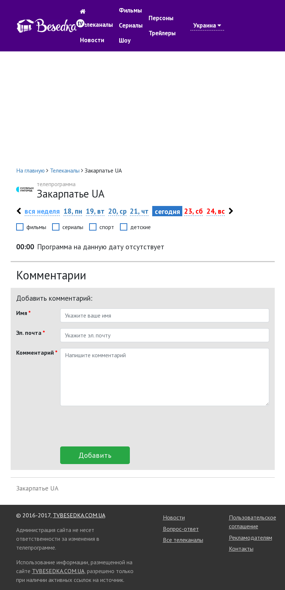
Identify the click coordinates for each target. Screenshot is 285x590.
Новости (92, 40)
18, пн (72, 211)
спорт (106, 227)
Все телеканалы (183, 539)
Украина (207, 25)
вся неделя (42, 211)
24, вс (216, 211)
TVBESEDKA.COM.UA (79, 515)
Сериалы (131, 25)
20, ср (117, 211)
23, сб (193, 211)
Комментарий (35, 352)
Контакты (241, 548)
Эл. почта (30, 332)
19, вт (95, 211)
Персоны (161, 18)
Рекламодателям (250, 537)
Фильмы (130, 10)
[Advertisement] (142, 108)
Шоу (125, 40)
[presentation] (116, 426)
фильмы (36, 227)
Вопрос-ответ (181, 528)
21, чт (139, 211)
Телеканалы (96, 25)
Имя (23, 312)
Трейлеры (162, 33)
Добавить (95, 455)
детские (140, 227)
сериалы (72, 227)
